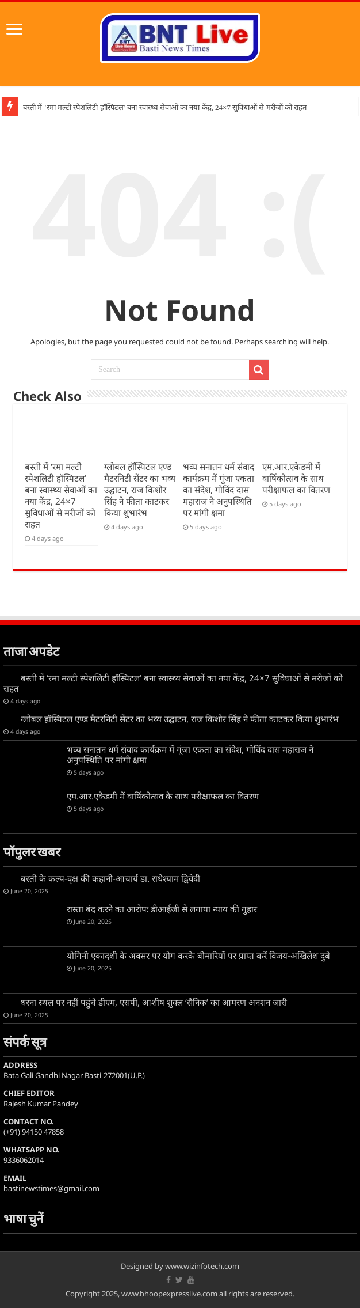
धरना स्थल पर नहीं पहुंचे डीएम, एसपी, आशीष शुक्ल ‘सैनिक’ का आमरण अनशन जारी (154, 1002)
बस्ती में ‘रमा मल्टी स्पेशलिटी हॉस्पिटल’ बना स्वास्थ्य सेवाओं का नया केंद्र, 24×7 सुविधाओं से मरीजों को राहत (165, 107)
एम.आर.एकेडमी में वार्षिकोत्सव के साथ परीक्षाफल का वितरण (296, 478)
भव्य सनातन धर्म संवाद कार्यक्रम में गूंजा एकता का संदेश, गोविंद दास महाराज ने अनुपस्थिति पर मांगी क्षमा (218, 489)
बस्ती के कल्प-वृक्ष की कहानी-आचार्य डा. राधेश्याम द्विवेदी (110, 878)
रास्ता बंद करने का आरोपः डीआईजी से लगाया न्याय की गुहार (162, 909)
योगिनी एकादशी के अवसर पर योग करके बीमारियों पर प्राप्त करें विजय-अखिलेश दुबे (198, 955)
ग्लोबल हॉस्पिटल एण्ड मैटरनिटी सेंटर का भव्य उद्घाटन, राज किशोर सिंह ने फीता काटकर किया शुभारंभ (139, 489)
